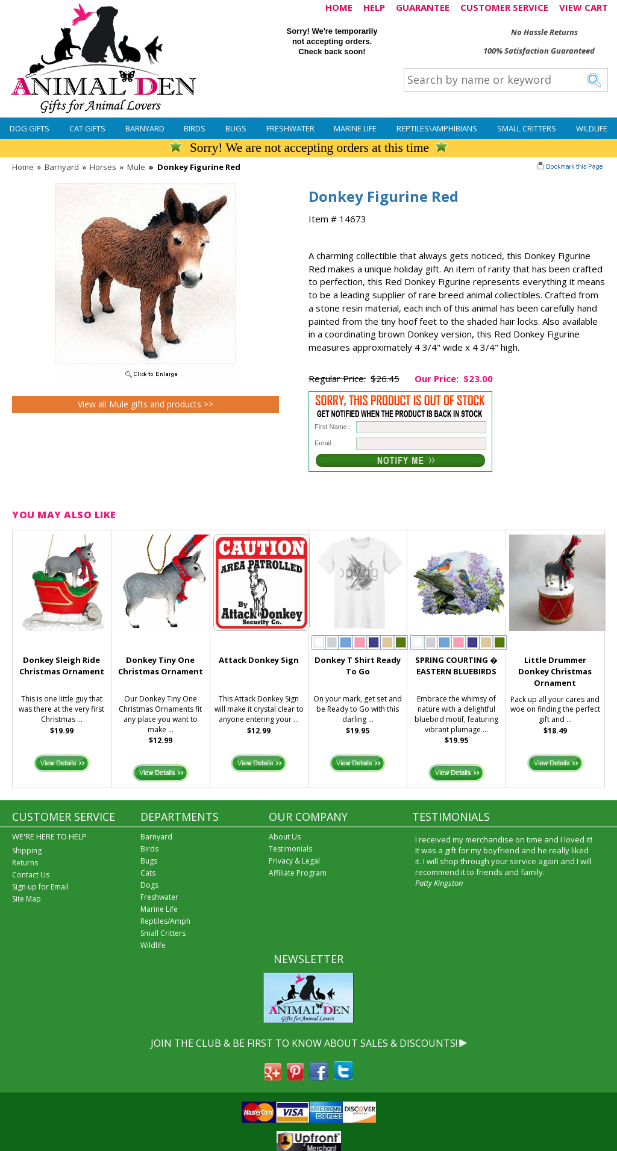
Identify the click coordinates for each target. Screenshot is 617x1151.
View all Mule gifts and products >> (145, 404)
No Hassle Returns (544, 32)
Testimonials (290, 849)
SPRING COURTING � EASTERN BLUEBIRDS (456, 665)
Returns (25, 863)
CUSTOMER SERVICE (504, 7)
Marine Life (355, 128)
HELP (374, 7)
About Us (285, 837)
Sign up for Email (40, 887)
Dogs (149, 885)
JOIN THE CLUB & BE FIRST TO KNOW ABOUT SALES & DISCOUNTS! (304, 1043)
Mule (136, 167)
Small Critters (526, 128)
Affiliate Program (298, 873)
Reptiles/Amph (165, 921)
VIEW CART (583, 7)
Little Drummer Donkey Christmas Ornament (555, 671)
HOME (338, 7)
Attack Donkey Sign (259, 659)
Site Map (26, 899)
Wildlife (591, 128)
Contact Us (30, 875)
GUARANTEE (422, 7)
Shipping (27, 850)
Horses (103, 167)
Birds (194, 128)
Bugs (235, 128)
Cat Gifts (87, 128)
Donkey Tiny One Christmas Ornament (160, 665)
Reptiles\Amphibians (436, 128)
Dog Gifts (29, 128)
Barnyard (144, 128)
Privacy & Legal (294, 861)
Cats (147, 873)
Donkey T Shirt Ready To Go (358, 665)
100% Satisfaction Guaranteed (539, 50)
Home (23, 167)
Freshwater (290, 128)
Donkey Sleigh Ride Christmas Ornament (61, 665)
